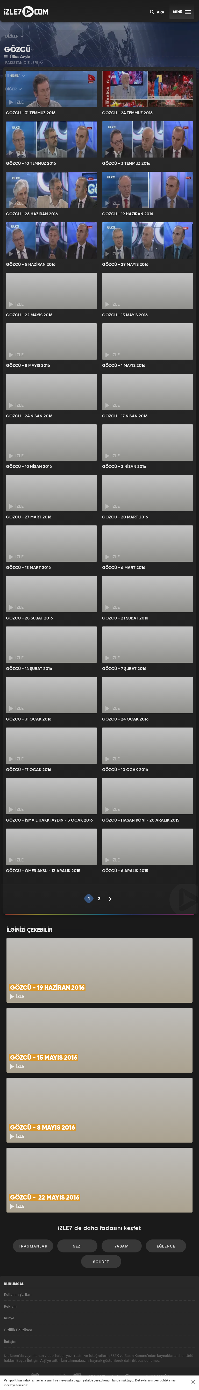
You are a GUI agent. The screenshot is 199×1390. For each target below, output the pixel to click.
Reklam (10, 1306)
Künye (9, 1317)
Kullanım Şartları (18, 1294)
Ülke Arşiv (17, 57)
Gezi (77, 1246)
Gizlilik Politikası (18, 1329)
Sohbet (101, 1261)
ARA (157, 12)
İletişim (10, 1341)
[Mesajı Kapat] (193, 1382)
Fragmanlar (33, 1246)
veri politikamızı (165, 1380)
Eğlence (166, 1246)
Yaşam (122, 1246)
